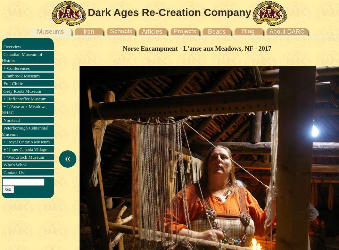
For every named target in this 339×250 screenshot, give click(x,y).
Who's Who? (15, 164)
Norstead (11, 120)
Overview (12, 46)
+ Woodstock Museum (23, 157)
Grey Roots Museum (22, 91)
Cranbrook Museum (21, 75)
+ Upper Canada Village (25, 149)
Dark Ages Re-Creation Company (169, 12)
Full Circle (13, 83)
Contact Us (13, 172)
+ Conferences (16, 68)
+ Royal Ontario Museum (26, 141)
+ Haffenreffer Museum (25, 98)
